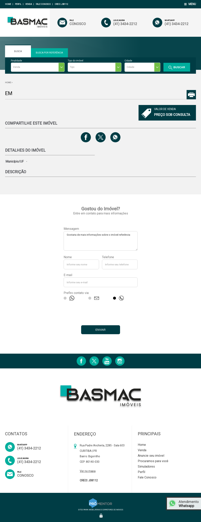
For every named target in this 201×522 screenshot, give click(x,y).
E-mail (68, 275)
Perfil (18, 4)
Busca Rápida (18, 52)
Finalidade (16, 60)
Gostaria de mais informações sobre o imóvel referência (101, 241)
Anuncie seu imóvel (151, 455)
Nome (68, 257)
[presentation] (101, 312)
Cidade (128, 60)
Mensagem (71, 229)
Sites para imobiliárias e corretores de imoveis (100, 509)
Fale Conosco (43, 4)
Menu (192, 4)
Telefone (108, 257)
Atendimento (189, 504)
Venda (28, 4)
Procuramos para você (153, 461)
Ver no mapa (88, 471)
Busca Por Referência (49, 54)
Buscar (179, 67)
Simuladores (146, 466)
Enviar (100, 329)
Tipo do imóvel (75, 60)
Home (8, 4)
